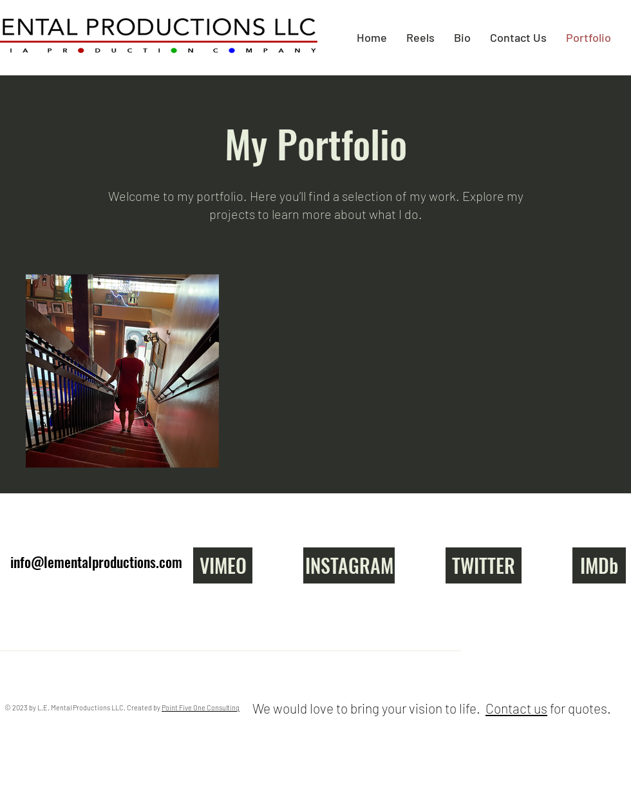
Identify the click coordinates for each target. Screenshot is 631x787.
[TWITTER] (484, 565)
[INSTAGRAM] (349, 565)
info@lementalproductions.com (96, 561)
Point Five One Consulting (201, 707)
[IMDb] (599, 565)
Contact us (516, 708)
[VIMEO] (222, 565)
